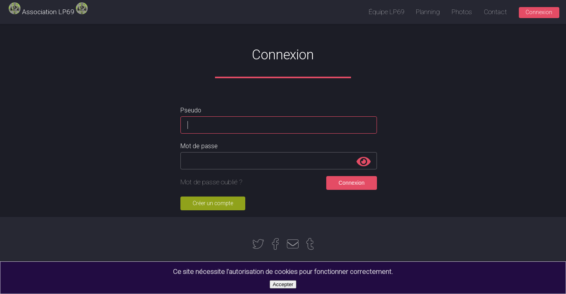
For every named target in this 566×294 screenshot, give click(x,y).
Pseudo (190, 110)
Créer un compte (213, 203)
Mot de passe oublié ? (211, 182)
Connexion (539, 12)
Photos (462, 12)
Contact (495, 12)
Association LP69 (48, 12)
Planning (428, 12)
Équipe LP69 (386, 12)
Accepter (283, 284)
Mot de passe (199, 146)
